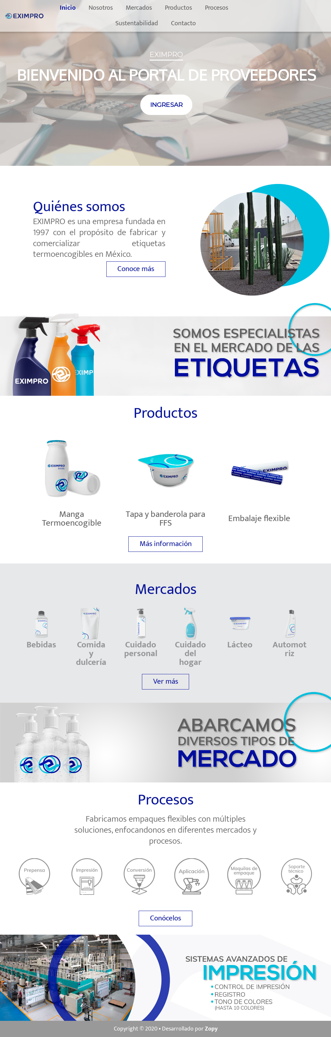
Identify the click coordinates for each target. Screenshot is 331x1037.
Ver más (165, 682)
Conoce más (135, 269)
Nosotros (112, 7)
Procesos (227, 7)
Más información (166, 544)
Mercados (150, 7)
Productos (189, 7)
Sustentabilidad (147, 23)
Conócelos (165, 918)
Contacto (194, 23)
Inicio (79, 7)
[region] (165, 83)
